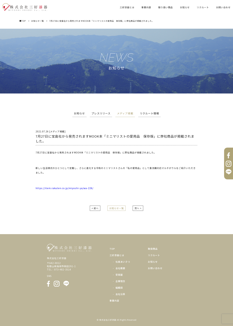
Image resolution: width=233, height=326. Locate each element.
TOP (112, 248)
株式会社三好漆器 (24, 7)
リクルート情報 (149, 113)
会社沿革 (120, 294)
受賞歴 (119, 274)
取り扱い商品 (165, 7)
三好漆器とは (127, 7)
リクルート (203, 7)
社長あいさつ (123, 261)
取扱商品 (153, 248)
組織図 (119, 287)
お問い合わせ (223, 7)
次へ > (137, 208)
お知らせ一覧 (116, 208)
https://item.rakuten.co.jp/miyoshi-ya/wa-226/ (64, 188)
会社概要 (120, 268)
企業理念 (120, 281)
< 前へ (95, 208)
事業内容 (146, 7)
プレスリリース (101, 113)
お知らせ (185, 7)
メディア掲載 (125, 113)
